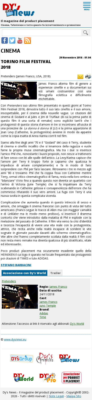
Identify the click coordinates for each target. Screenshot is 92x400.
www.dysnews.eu (15, 339)
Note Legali (56, 396)
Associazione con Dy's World (24, 273)
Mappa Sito (73, 396)
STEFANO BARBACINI (16, 265)
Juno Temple (47, 306)
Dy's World (77, 324)
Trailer (55, 273)
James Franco (48, 302)
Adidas (43, 313)
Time (42, 317)
